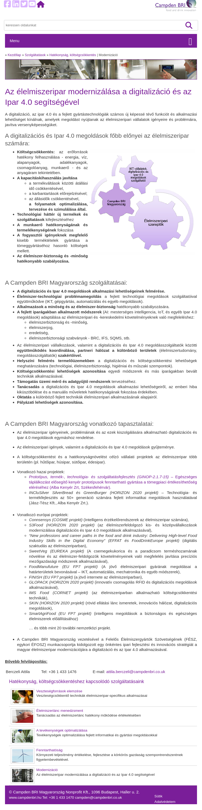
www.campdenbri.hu (25, 797)
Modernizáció (47, 770)
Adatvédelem (164, 802)
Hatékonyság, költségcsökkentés (72, 55)
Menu (14, 41)
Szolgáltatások (35, 55)
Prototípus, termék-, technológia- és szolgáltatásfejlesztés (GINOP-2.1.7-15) (100, 477)
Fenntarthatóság (49, 750)
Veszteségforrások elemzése (59, 691)
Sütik (158, 796)
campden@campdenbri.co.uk (98, 797)
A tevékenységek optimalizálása (61, 730)
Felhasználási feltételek (173, 807)
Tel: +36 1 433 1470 (58, 797)
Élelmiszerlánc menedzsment (59, 711)
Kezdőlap (14, 55)
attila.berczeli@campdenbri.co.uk (135, 671)
